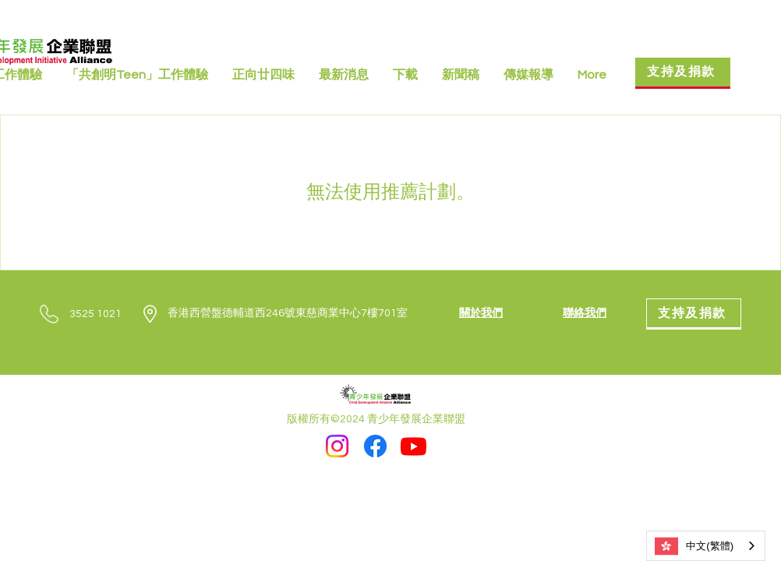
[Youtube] (413, 446)
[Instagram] (337, 446)
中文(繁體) (694, 546)
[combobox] (705, 546)
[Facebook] (375, 446)
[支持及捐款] (682, 73)
